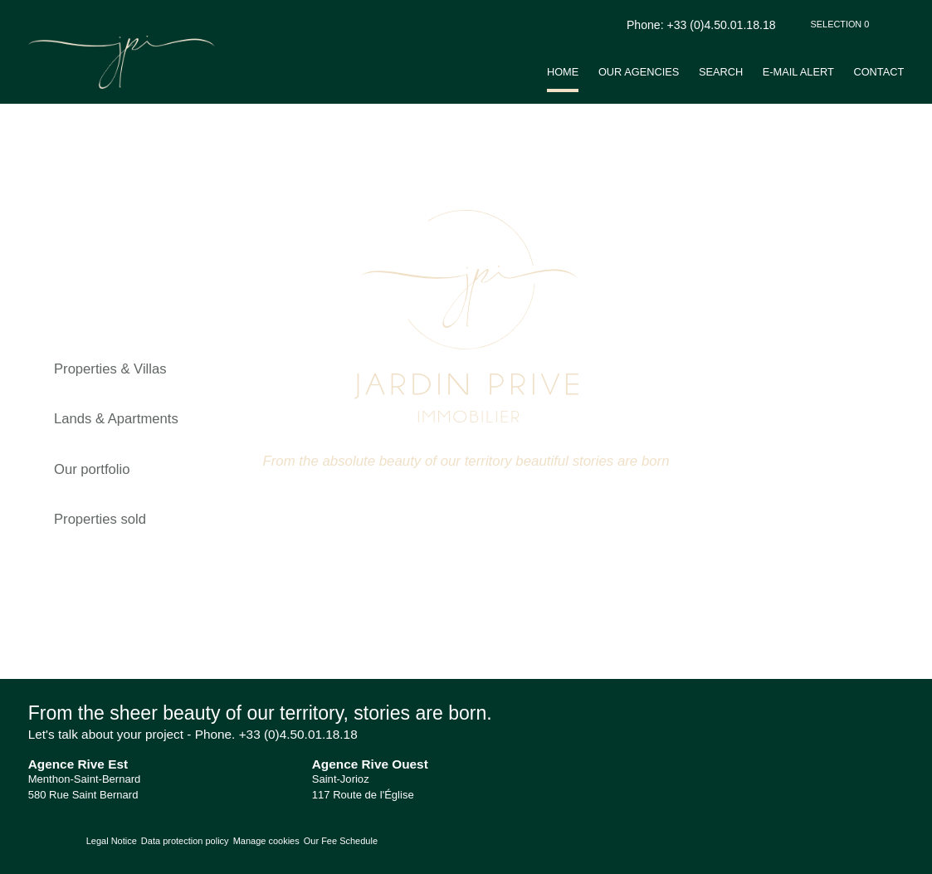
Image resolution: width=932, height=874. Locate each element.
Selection (840, 24)
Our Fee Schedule (342, 841)
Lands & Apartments (116, 419)
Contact (878, 72)
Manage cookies (266, 841)
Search (721, 72)
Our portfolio (91, 469)
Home (562, 72)
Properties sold (100, 519)
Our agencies (638, 72)
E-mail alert (798, 72)
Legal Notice (111, 841)
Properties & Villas (110, 369)
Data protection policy (185, 841)
